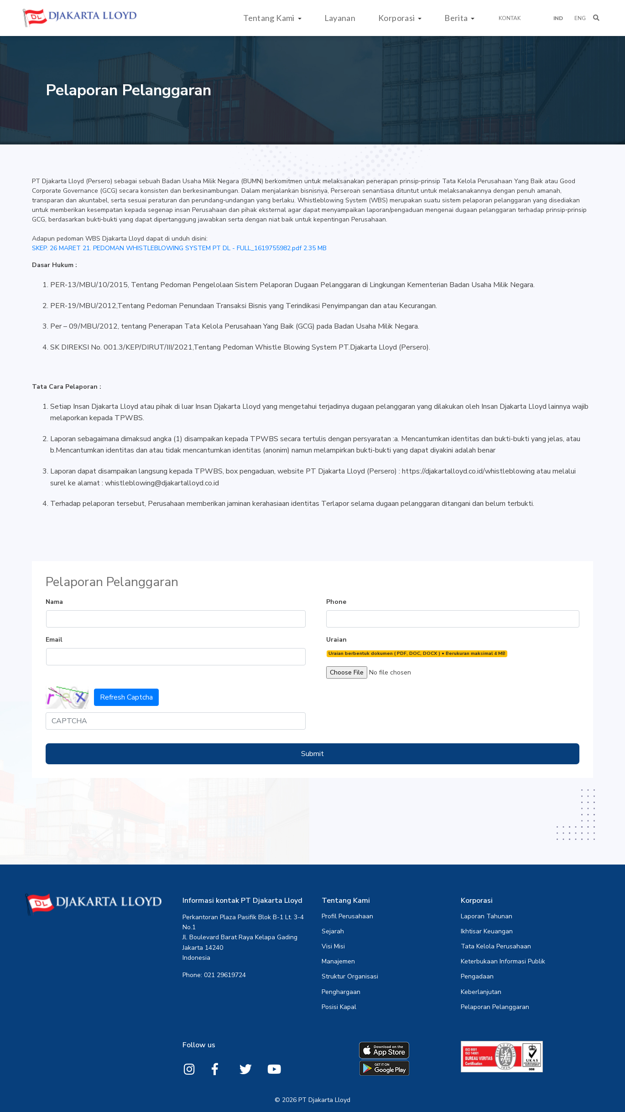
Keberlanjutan (481, 992)
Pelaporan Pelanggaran (495, 1007)
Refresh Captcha (126, 697)
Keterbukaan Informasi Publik (503, 962)
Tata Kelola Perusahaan (496, 946)
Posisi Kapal (339, 1007)
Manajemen (338, 962)
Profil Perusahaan (347, 916)
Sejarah (333, 931)
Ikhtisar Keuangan (487, 931)
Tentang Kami (269, 18)
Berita (456, 18)
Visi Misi (333, 946)
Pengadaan (477, 977)
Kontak (510, 18)
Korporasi (397, 18)
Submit (312, 754)
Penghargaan (341, 992)
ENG (580, 18)
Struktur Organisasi (350, 977)
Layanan (340, 18)
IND (558, 18)
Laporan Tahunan (486, 916)
